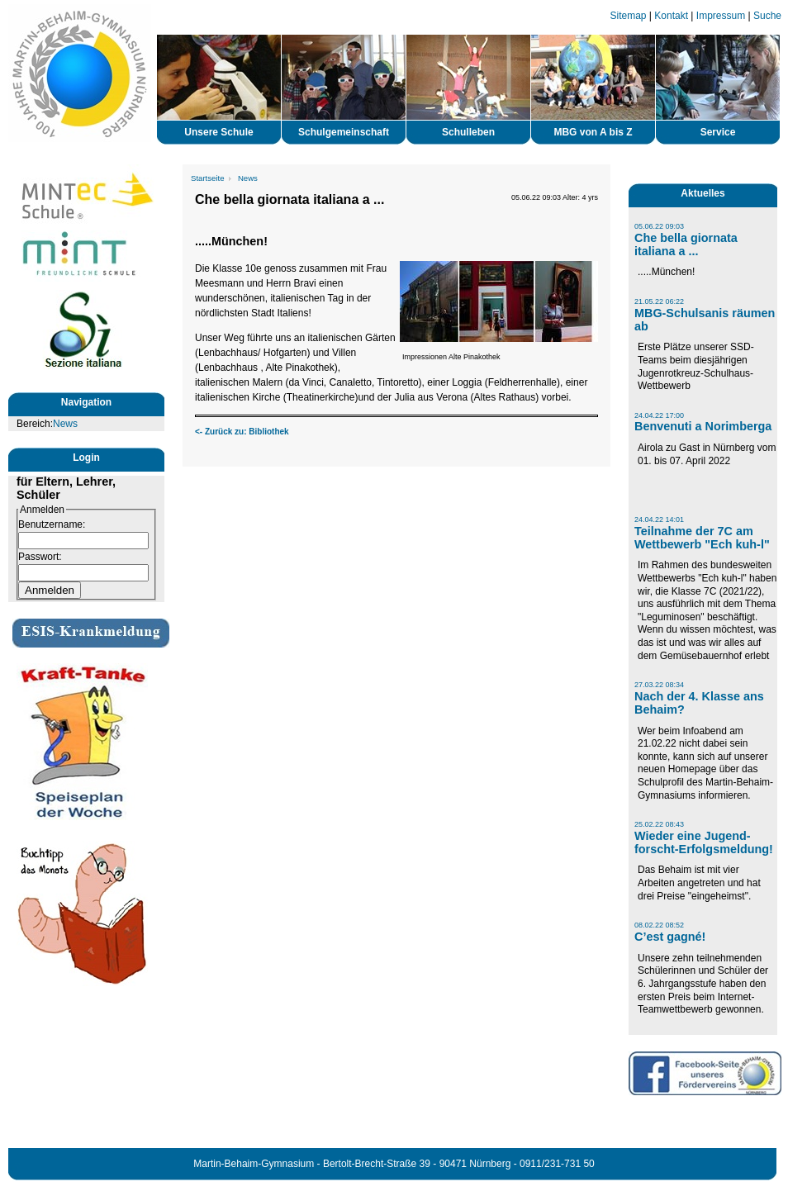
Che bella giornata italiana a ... (686, 244)
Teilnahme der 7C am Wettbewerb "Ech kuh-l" (702, 537)
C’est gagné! (669, 936)
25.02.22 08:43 (659, 824)
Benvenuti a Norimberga (702, 426)
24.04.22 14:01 (659, 519)
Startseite (208, 178)
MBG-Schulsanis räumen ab (704, 319)
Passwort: (40, 556)
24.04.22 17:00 (659, 415)
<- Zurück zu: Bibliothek (242, 431)
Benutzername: (51, 524)
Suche (767, 15)
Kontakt (671, 15)
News (65, 423)
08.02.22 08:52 (659, 925)
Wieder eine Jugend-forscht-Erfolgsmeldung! (703, 842)
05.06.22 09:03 (659, 226)
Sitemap (628, 15)
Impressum (720, 15)
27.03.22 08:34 (659, 685)
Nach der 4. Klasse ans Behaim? (699, 703)
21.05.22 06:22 (659, 301)
